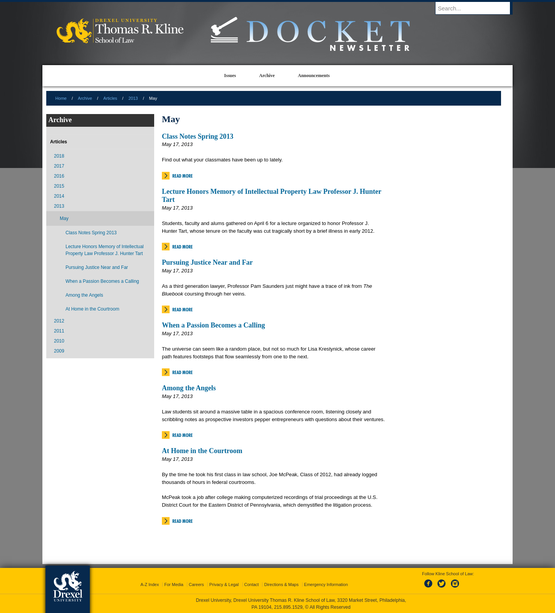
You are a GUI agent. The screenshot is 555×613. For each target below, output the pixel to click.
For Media (173, 584)
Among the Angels (189, 388)
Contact (251, 584)
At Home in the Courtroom (202, 451)
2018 (59, 156)
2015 (59, 186)
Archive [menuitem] (266, 75)
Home (61, 98)
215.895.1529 (288, 607)
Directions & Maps (281, 584)
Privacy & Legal (224, 584)
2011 (59, 331)
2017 (59, 166)
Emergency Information (326, 584)
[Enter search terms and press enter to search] (477, 8)
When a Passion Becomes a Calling (213, 325)
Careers (196, 584)
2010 (59, 341)
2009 (59, 351)
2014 (59, 196)
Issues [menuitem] (230, 75)
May (64, 218)
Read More (182, 176)
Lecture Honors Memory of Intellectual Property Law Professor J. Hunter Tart (105, 250)
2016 (59, 176)
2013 (133, 98)
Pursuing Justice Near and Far (207, 262)
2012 (59, 321)
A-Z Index (149, 584)
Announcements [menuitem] (314, 75)
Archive (85, 98)
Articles (110, 98)
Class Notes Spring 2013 (198, 136)
